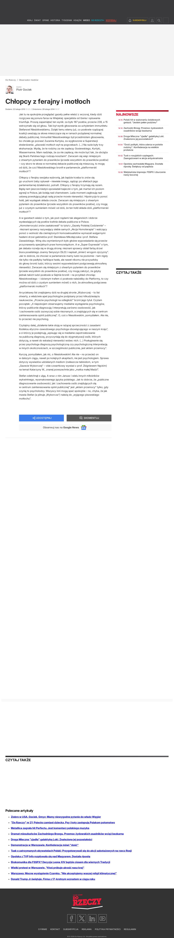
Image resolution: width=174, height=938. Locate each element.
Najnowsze (127, 114)
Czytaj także (128, 272)
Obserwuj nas (61, 427)
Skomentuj (91, 418)
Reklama (87, 929)
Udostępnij (44, 418)
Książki (78, 20)
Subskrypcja (70, 929)
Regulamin (130, 929)
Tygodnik (67, 20)
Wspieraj (111, 20)
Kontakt (55, 929)
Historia (55, 20)
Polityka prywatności (108, 929)
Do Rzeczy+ (97, 20)
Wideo (86, 20)
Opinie (45, 20)
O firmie (42, 929)
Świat (37, 20)
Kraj (30, 20)
